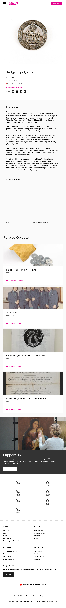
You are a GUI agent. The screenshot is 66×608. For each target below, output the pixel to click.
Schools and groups (10, 551)
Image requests (8, 559)
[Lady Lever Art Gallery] (18, 510)
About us (6, 530)
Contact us (7, 538)
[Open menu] (4, 3)
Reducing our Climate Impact (13, 541)
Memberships (38, 530)
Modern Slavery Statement (25, 601)
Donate (36, 538)
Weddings (37, 559)
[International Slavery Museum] (18, 492)
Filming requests (39, 556)
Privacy (11, 601)
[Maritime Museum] (48, 492)
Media (5, 535)
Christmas (37, 554)
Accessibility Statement (50, 601)
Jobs (5, 533)
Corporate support (40, 533)
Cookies (37, 601)
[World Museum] (48, 483)
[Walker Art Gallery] (18, 501)
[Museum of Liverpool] (18, 483)
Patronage (37, 535)
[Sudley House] (48, 501)
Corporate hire (38, 551)
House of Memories (9, 554)
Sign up (8, 574)
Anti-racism (7, 556)
